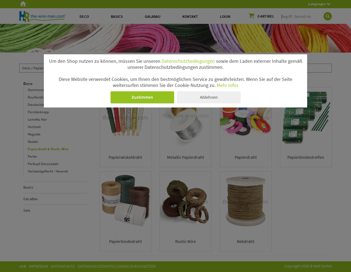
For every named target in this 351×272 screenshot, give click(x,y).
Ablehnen (209, 97)
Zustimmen (142, 97)
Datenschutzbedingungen (188, 61)
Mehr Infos (228, 85)
